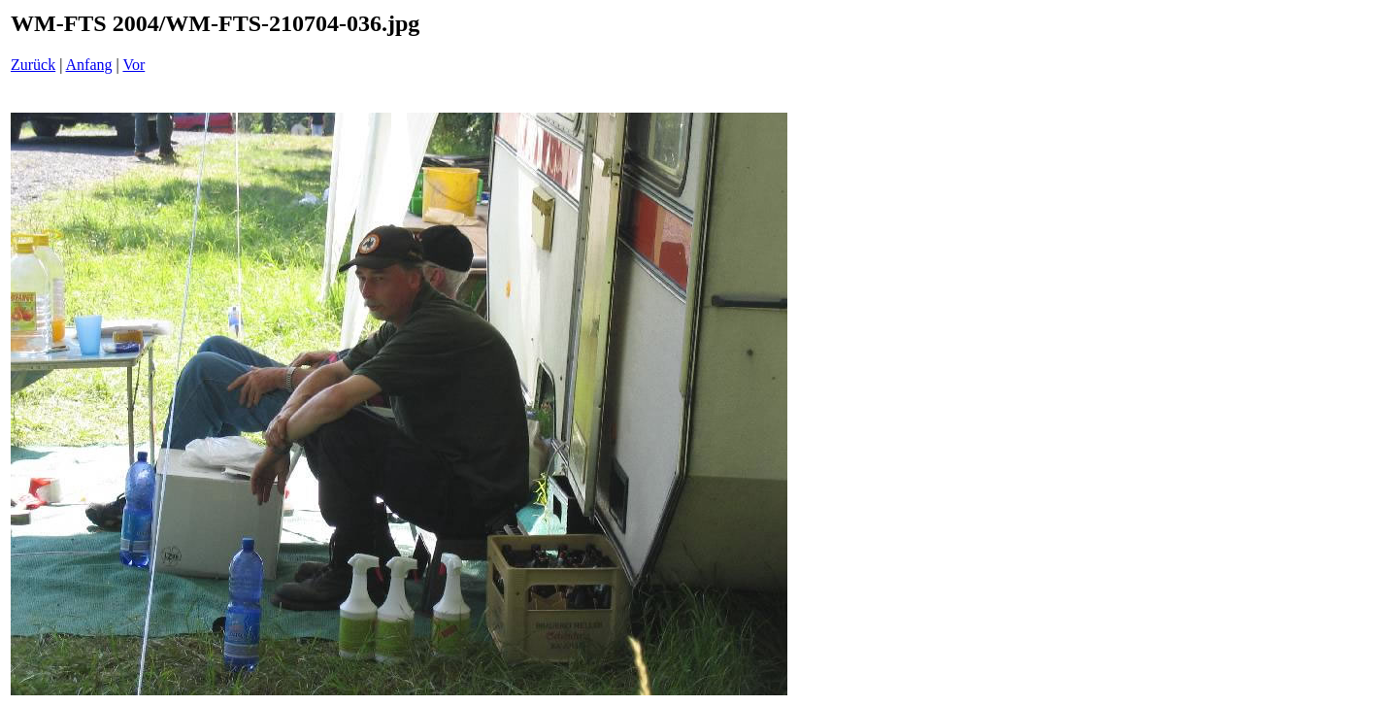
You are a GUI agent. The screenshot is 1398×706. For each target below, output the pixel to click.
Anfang (89, 64)
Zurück (33, 64)
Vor (133, 64)
